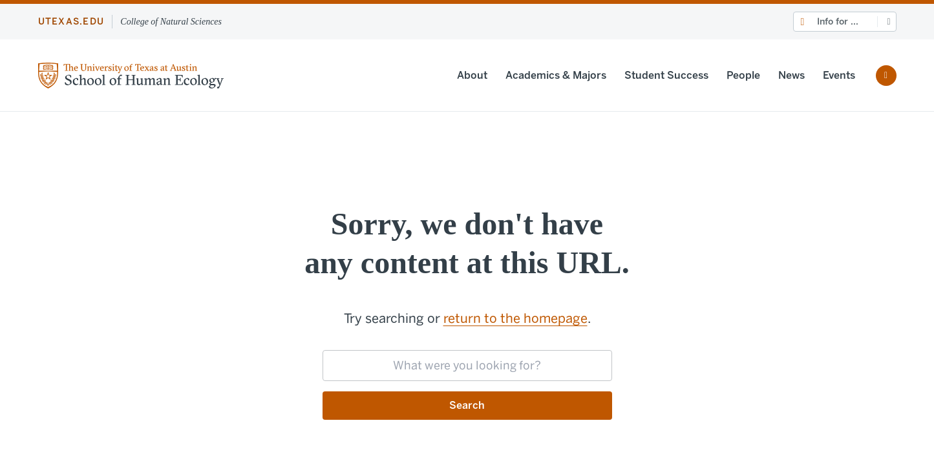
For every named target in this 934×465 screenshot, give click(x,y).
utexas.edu (71, 21)
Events (839, 75)
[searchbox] (467, 365)
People (743, 75)
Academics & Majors (555, 75)
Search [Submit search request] (467, 405)
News (791, 75)
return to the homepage (515, 318)
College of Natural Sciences (171, 21)
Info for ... (837, 21)
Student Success (666, 75)
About (472, 75)
